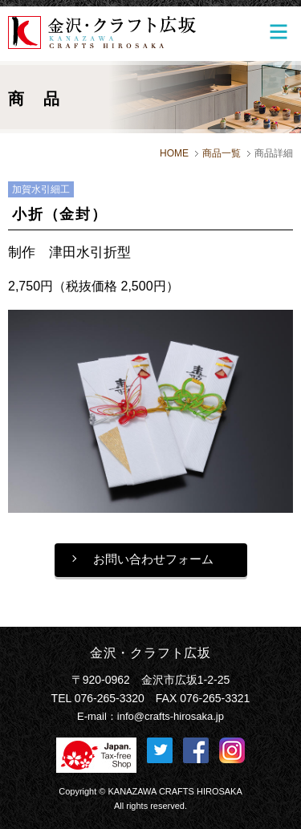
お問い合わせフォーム (153, 559)
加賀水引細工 (41, 189)
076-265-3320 (109, 698)
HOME (174, 153)
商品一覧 (221, 153)
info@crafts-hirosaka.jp (170, 716)
